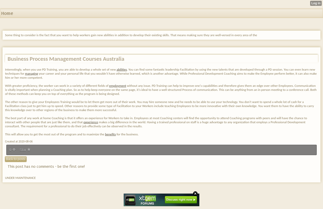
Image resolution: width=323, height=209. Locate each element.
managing (31, 73)
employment (117, 86)
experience (91, 122)
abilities (122, 69)
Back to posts (15, 159)
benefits (110, 134)
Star (25, 150)
